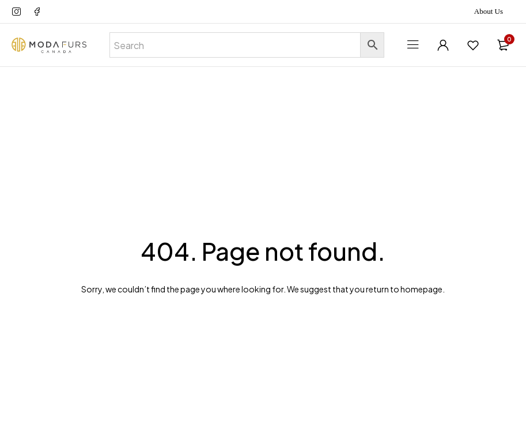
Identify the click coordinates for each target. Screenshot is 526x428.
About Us (488, 11)
